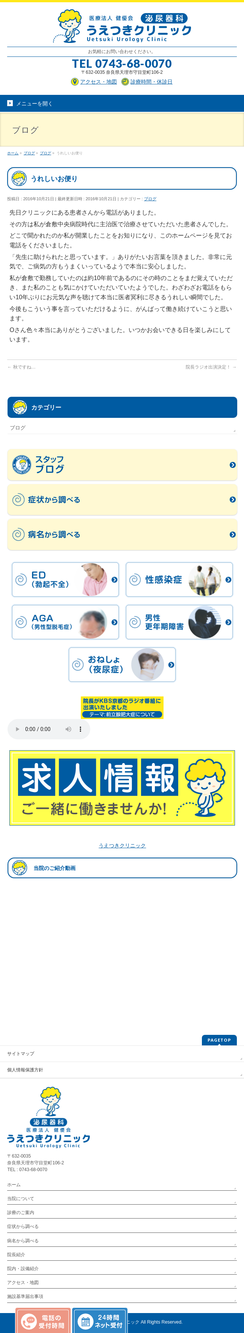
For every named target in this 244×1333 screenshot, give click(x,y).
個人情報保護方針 (25, 1069)
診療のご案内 (20, 1212)
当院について (20, 1198)
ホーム (14, 1184)
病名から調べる (23, 1240)
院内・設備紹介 (23, 1268)
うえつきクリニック (122, 845)
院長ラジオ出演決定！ (211, 367)
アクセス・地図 (23, 1282)
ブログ (150, 199)
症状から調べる (23, 1226)
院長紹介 (16, 1254)
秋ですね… (21, 367)
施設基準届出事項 (25, 1296)
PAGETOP (219, 1039)
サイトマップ (20, 1053)
